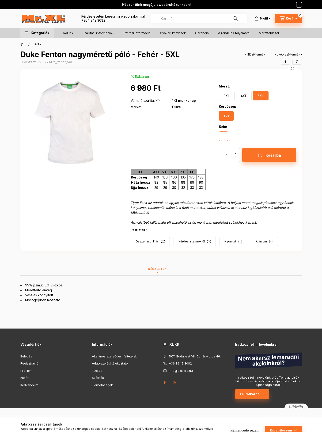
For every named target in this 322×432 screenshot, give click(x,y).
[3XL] (227, 95)
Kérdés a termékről (191, 241)
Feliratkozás (249, 394)
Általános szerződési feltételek (114, 356)
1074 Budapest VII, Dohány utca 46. (195, 356)
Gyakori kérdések (173, 33)
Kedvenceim (29, 385)
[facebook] (285, 62)
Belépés (26, 356)
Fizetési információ (137, 33)
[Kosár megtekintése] (288, 18)
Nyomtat (230, 241)
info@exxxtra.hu (181, 371)
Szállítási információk (98, 33)
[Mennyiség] (226, 155)
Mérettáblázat (269, 33)
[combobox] (199, 18)
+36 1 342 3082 (93, 20)
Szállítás (98, 378)
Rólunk (68, 33)
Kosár (24, 378)
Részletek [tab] (157, 269)
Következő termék (287, 54)
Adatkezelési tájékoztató (110, 363)
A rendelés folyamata (234, 33)
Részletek (138, 230)
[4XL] (244, 95)
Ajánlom (261, 241)
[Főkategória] (22, 44)
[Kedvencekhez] (292, 69)
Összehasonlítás (147, 241)
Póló (37, 44)
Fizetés (97, 371)
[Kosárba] (269, 155)
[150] (226, 116)
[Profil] (262, 18)
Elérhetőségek (102, 385)
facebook (165, 382)
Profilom (26, 371)
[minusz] (235, 158)
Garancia (202, 33)
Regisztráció (29, 363)
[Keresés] (235, 18)
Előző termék (256, 54)
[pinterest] (297, 62)
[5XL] (261, 95)
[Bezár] (299, 5)
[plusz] (235, 151)
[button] (37, 33)
